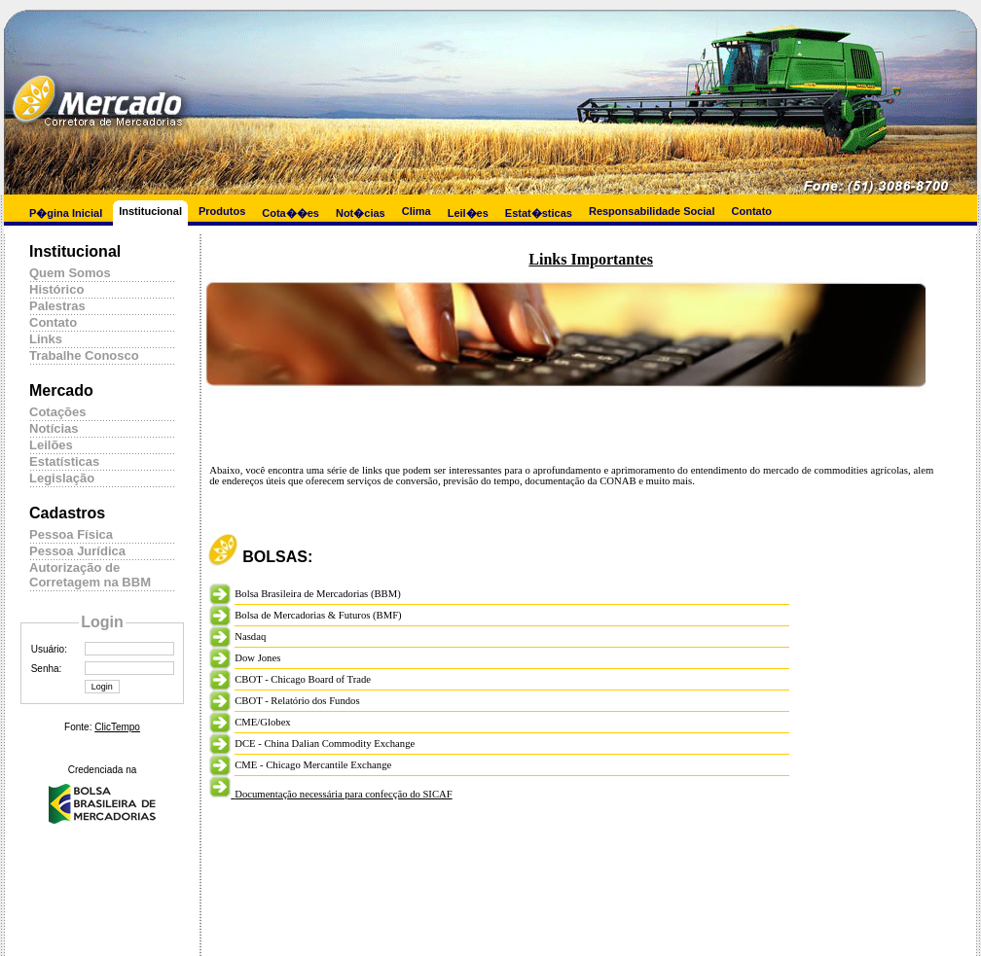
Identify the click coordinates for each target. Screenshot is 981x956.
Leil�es (468, 213)
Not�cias (360, 213)
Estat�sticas (538, 213)
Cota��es (290, 213)
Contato (752, 211)
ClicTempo (117, 727)
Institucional (150, 211)
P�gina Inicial (65, 213)
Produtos (222, 211)
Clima (416, 211)
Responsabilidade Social (652, 211)
